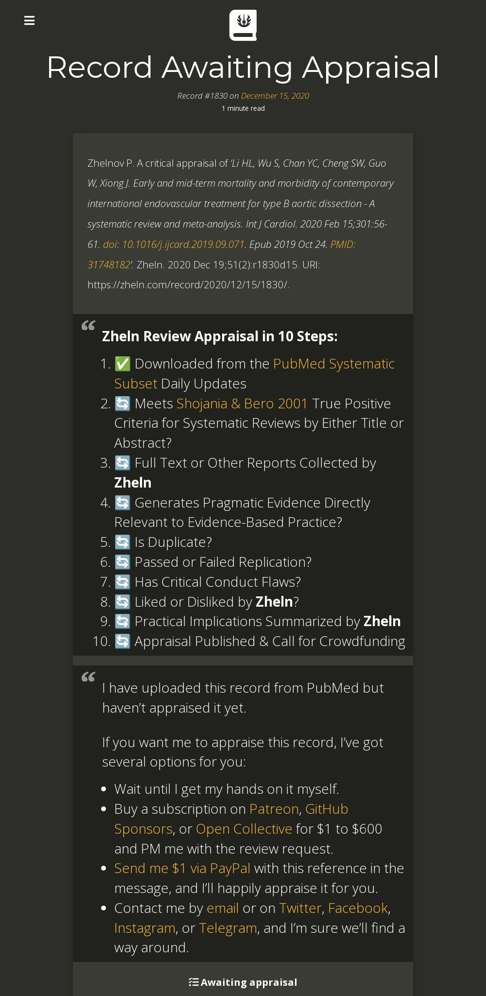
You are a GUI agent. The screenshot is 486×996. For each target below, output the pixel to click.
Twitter (300, 907)
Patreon (274, 808)
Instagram (144, 927)
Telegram (228, 927)
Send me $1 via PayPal (182, 867)
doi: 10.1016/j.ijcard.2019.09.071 (173, 244)
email (223, 907)
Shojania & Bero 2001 (242, 403)
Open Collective (244, 828)
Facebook (358, 907)
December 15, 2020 (275, 95)
